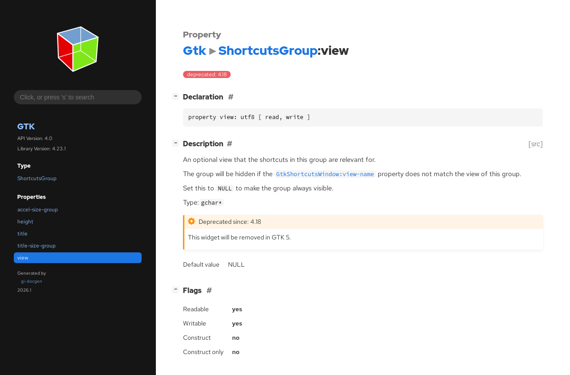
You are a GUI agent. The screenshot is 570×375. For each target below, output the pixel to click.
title (22, 233)
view (22, 257)
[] (177, 96)
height (25, 221)
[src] (536, 143)
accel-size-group (37, 209)
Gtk (26, 126)
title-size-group (36, 245)
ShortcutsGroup (37, 178)
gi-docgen (31, 281)
